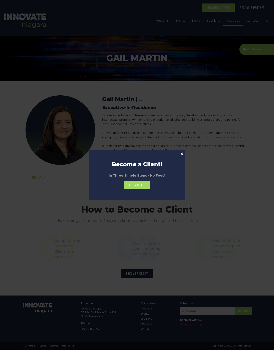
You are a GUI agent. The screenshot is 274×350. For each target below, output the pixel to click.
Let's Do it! (137, 185)
